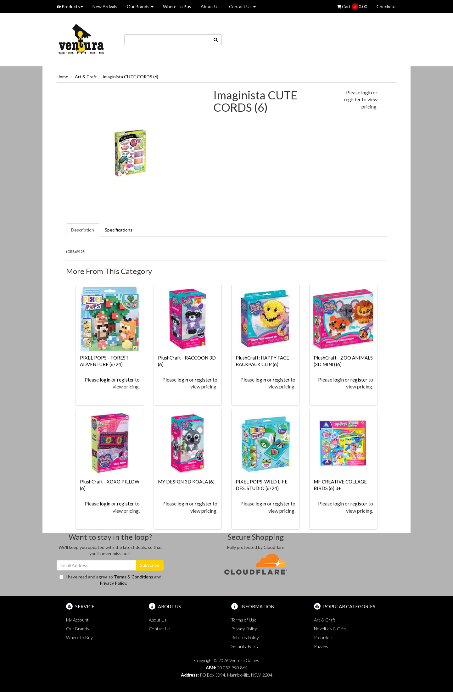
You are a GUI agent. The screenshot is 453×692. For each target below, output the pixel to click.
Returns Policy (245, 637)
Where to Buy (79, 637)
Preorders (323, 637)
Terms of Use (243, 619)
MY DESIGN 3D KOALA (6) (186, 481)
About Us (210, 6)
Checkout (386, 6)
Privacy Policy (113, 583)
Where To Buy (177, 6)
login (366, 92)
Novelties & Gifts (330, 628)
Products (70, 6)
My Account (77, 619)
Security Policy (245, 646)
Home (62, 76)
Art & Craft (86, 76)
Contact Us (242, 6)
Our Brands (140, 6)
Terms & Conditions (133, 576)
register (352, 99)
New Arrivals (104, 6)
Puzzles (321, 646)
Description (82, 229)
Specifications (118, 229)
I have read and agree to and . (110, 580)
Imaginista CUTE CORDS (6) (130, 76)
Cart (352, 6)
